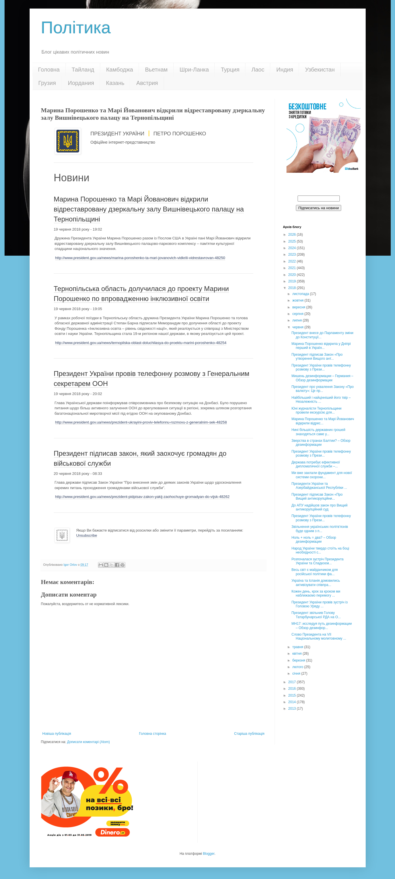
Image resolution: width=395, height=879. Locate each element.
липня (297, 320)
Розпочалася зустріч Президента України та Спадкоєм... (317, 561)
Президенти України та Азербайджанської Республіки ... (319, 486)
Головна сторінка (152, 734)
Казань (115, 83)
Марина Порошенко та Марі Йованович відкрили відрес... (322, 421)
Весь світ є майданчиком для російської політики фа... (314, 572)
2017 (292, 682)
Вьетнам (156, 69)
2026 (292, 235)
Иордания (81, 83)
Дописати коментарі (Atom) (88, 742)
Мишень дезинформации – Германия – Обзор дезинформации (322, 378)
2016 (292, 689)
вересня (299, 307)
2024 (292, 248)
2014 (292, 702)
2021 (292, 268)
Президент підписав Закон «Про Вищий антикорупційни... (316, 496)
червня (298, 327)
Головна (49, 69)
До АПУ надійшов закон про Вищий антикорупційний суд (319, 507)
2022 (292, 261)
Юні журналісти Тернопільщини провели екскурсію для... (316, 410)
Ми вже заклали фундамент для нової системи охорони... (321, 475)
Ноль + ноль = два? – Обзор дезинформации (313, 540)
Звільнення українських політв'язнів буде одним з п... (319, 529)
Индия (284, 69)
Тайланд (83, 69)
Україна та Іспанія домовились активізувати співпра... (315, 583)
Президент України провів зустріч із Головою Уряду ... (319, 604)
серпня (298, 314)
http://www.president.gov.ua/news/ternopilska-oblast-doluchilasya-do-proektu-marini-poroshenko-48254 (141, 343)
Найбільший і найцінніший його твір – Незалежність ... (321, 400)
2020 (292, 275)
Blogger (208, 854)
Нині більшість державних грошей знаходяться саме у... (318, 432)
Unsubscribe (86, 535)
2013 (292, 709)
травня (298, 647)
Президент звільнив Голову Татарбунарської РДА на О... (316, 615)
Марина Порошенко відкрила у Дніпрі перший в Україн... (321, 346)
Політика (76, 27)
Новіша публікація (56, 734)
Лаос (257, 69)
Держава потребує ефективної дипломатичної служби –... (315, 464)
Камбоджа (119, 69)
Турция (230, 69)
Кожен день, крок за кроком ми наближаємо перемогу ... (315, 593)
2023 (292, 255)
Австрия (147, 83)
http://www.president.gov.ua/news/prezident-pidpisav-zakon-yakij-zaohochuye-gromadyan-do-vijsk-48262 (142, 497)
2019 (292, 281)
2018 (292, 288)
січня (296, 673)
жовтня (298, 300)
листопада (301, 294)
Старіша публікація (249, 734)
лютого (298, 667)
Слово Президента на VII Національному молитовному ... (318, 636)
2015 (292, 695)
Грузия (47, 83)
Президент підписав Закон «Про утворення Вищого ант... (316, 357)
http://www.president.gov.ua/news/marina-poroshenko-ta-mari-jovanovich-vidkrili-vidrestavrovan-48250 (140, 258)
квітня (297, 654)
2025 (292, 241)
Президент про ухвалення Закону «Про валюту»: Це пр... (322, 389)
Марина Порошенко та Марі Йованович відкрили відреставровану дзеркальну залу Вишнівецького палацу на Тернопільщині (149, 209)
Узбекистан (320, 69)
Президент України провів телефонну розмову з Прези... (321, 367)
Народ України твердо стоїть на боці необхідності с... (320, 550)
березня (299, 660)
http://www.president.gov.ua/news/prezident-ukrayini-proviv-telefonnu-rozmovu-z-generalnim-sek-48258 (141, 422)
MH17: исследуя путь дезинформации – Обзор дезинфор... (321, 626)
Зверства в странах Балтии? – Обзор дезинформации (320, 443)
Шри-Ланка (194, 69)
